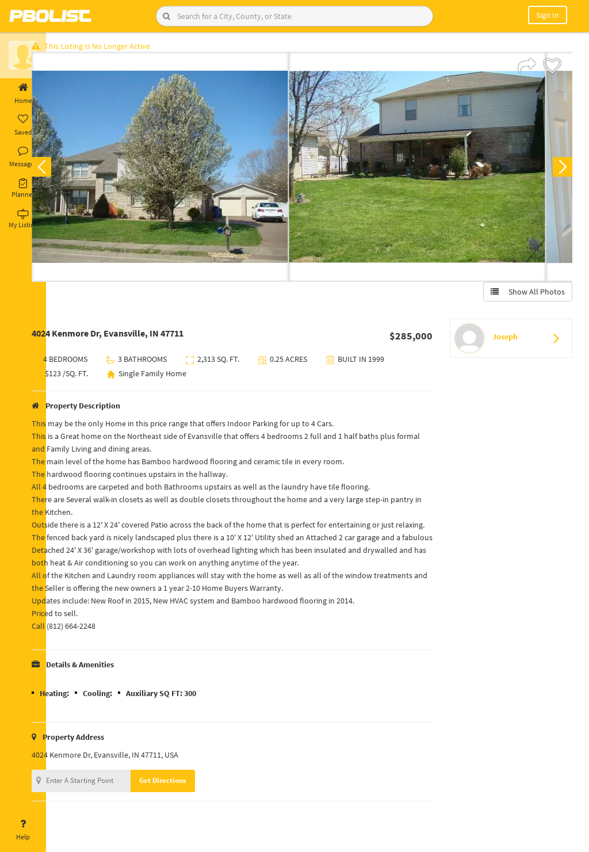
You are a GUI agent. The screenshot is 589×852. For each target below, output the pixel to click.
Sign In (547, 15)
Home (23, 94)
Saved (23, 125)
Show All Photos (524, 295)
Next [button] (559, 170)
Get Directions (185, 796)
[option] (183, 170)
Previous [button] (64, 170)
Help (23, 830)
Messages (23, 157)
